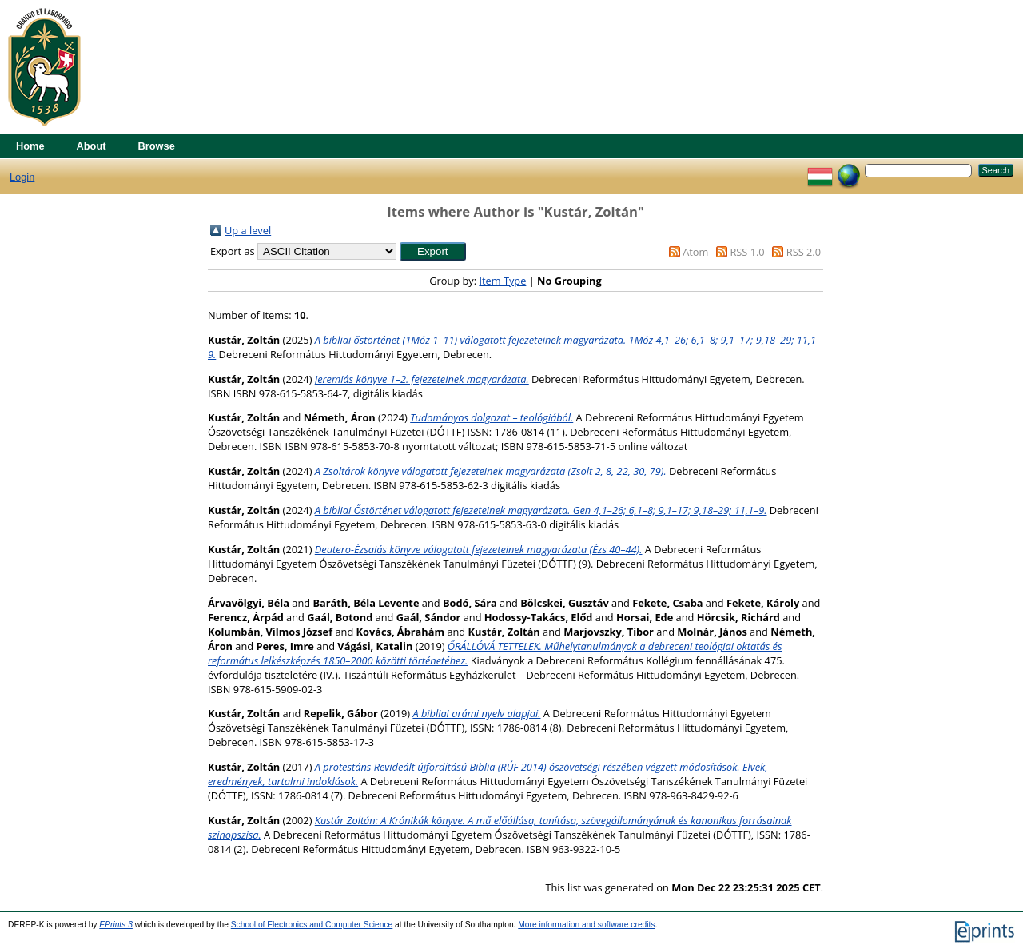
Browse (156, 146)
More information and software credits (586, 924)
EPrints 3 (116, 924)
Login (22, 177)
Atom (695, 252)
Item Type (502, 280)
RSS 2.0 (803, 252)
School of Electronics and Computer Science (312, 924)
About (91, 146)
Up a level (248, 230)
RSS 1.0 (747, 252)
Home (30, 146)
